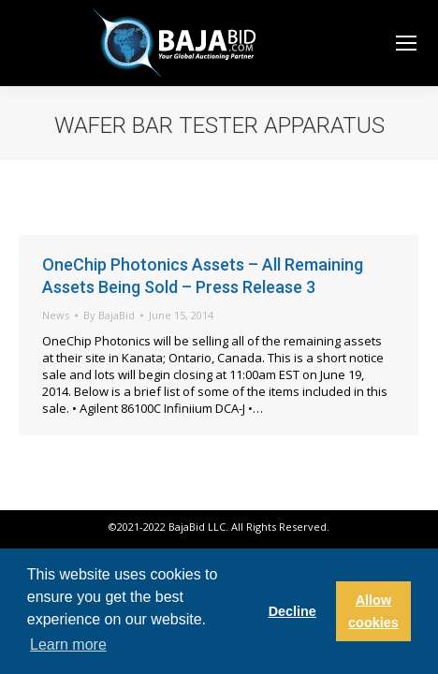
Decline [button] (292, 611)
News (55, 315)
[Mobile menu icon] (406, 43)
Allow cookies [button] (373, 611)
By (109, 315)
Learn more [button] (68, 644)
